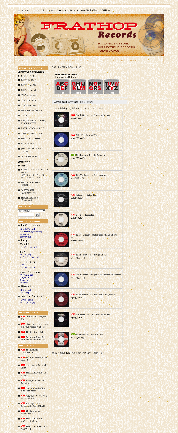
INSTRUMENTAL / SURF (69, 67)
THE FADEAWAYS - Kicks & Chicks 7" (32, 420)
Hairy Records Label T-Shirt (34, 366)
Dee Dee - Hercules (85, 215)
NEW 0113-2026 (28, 80)
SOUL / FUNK (27, 143)
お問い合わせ (118, 60)
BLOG (86, 60)
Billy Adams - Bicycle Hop (33, 318)
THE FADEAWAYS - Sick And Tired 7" (34, 427)
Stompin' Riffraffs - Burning (33, 381)
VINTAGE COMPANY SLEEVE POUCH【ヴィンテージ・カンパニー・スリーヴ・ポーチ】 (34, 173)
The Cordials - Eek (32, 332)
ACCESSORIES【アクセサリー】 (29, 191)
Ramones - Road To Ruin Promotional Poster (33, 338)
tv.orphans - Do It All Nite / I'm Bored (33, 389)
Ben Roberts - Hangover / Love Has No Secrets (98, 274)
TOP (54, 67)
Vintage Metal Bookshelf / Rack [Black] (33, 404)
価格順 (83, 101)
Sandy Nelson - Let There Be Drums (93, 115)
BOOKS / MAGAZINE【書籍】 (30, 183)
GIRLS (24, 115)
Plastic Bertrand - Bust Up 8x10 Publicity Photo (34, 325)
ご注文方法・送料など (67, 60)
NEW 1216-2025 (28, 100)
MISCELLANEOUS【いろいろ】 (29, 199)
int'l (133, 60)
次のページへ (99, 108)
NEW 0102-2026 (28, 85)
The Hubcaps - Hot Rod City (89, 334)
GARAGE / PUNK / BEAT (32, 133)
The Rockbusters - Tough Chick (91, 255)
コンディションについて (40, 60)
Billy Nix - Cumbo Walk (87, 135)
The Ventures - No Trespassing (91, 175)
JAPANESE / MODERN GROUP (31, 150)
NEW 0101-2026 (28, 90)
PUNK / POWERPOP (30, 138)
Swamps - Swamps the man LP (34, 358)
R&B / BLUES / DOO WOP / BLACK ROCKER (33, 121)
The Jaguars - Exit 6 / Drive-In (90, 155)
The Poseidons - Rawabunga (31, 412)
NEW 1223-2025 (28, 95)
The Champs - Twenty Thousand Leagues (96, 294)
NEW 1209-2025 (28, 105)
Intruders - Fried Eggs (86, 195)
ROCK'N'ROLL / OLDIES (32, 110)
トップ (20, 60)
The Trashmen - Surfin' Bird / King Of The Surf (94, 236)
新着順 (90, 101)
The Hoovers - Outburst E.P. (30, 351)
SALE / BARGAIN (29, 156)
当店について (101, 60)
